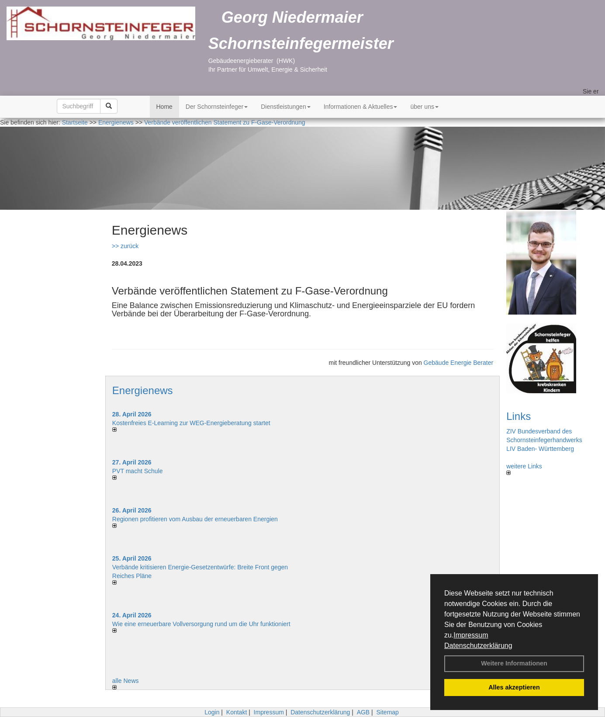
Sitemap (388, 712)
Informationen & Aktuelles (361, 106)
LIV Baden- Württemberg (540, 448)
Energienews (142, 390)
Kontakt (236, 712)
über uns (424, 106)
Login (211, 712)
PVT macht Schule (137, 471)
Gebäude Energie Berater (459, 362)
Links (518, 416)
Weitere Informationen (514, 663)
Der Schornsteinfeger (217, 106)
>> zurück (125, 245)
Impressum (470, 635)
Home (164, 106)
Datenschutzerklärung (478, 645)
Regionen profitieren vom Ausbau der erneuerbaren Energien (195, 519)
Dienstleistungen (286, 106)
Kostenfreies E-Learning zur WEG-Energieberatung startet (191, 422)
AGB (363, 712)
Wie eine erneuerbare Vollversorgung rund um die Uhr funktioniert (201, 623)
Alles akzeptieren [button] (514, 687)
